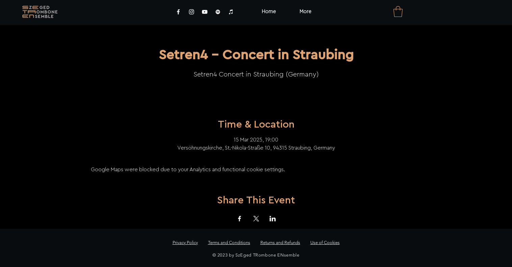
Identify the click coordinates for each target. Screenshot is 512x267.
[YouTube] (204, 11)
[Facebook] (178, 11)
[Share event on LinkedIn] (273, 218)
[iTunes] (231, 11)
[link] (398, 11)
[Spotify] (217, 11)
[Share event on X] (256, 218)
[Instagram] (191, 11)
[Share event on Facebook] (239, 218)
